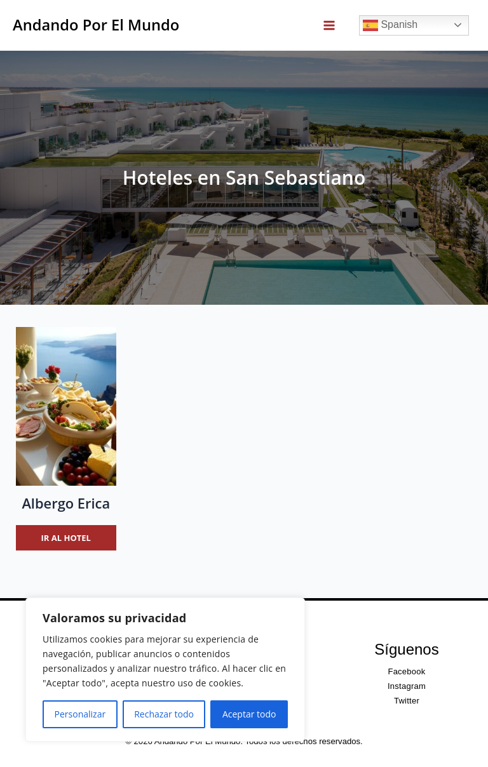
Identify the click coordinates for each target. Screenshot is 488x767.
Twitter (406, 700)
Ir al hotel (66, 538)
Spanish (390, 25)
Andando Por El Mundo (96, 25)
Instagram (407, 686)
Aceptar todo (249, 714)
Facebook (406, 671)
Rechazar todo (164, 714)
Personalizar (80, 714)
